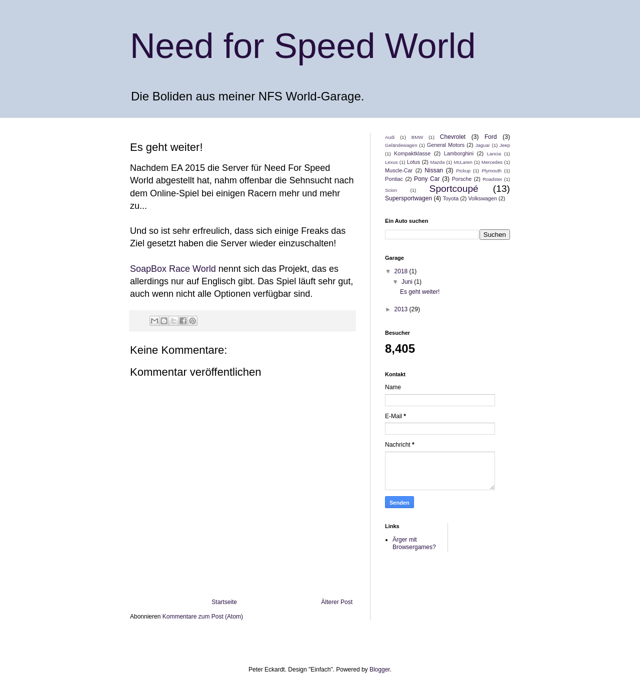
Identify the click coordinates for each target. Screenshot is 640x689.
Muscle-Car (398, 170)
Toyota (450, 198)
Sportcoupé (454, 188)
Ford (490, 136)
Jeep (505, 145)
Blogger (380, 669)
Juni (408, 281)
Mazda (437, 162)
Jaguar (483, 145)
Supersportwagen (408, 198)
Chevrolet (453, 136)
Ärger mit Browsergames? (414, 543)
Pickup (463, 170)
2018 (402, 271)
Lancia (494, 153)
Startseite (224, 602)
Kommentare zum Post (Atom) (202, 616)
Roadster (492, 179)
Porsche (462, 179)
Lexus (391, 162)
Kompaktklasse (412, 153)
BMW (417, 137)
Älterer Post (336, 602)
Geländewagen (401, 145)
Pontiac (394, 179)
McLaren (463, 162)
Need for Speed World (303, 45)
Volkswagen (482, 198)
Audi (389, 137)
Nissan (433, 170)
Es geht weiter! (420, 291)
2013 (402, 309)
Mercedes (492, 162)
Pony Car (427, 178)
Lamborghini (459, 153)
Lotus (413, 162)
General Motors (445, 145)
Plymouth (492, 170)
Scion (391, 190)
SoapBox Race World (173, 269)
